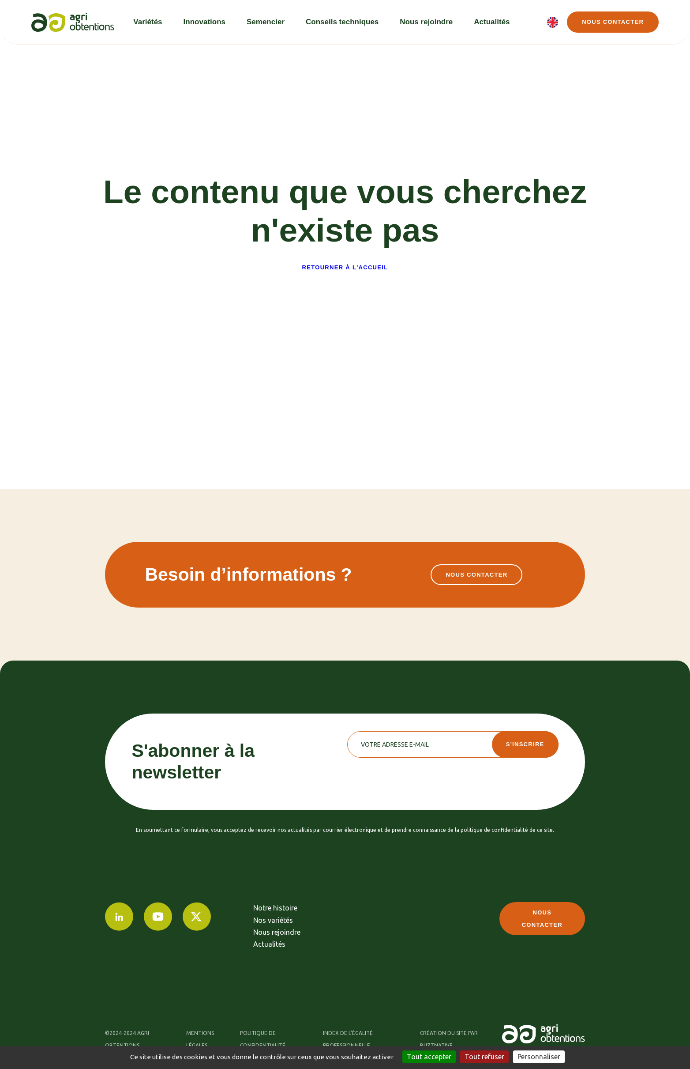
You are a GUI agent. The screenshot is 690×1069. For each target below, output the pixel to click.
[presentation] (414, 775)
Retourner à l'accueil (345, 267)
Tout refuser (484, 1057)
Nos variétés (273, 920)
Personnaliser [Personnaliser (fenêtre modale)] (539, 1057)
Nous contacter (613, 22)
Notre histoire (275, 908)
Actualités (269, 944)
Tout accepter (429, 1057)
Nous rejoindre (276, 932)
